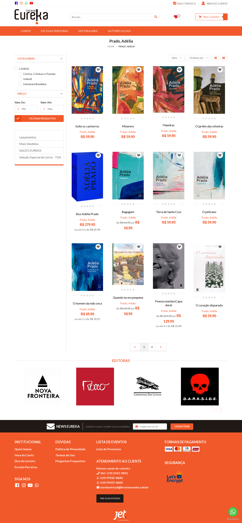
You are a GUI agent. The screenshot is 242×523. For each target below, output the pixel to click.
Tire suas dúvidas (110, 498)
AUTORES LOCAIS (122, 31)
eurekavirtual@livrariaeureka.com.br (124, 487)
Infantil (27, 79)
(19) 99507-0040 (111, 482)
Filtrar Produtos (35, 118)
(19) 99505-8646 (111, 478)
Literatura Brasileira (34, 84)
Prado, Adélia (87, 131)
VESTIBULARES (90, 31)
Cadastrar (182, 426)
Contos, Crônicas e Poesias (39, 73)
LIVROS (28, 31)
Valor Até (46, 102)
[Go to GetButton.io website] (233, 519)
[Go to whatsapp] (233, 512)
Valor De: (20, 102)
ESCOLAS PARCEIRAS (57, 31)
